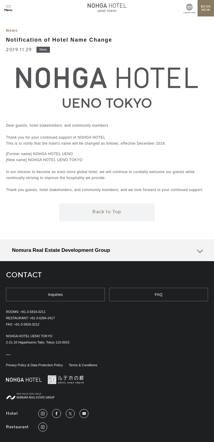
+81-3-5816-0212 (26, 324)
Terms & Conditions (83, 365)
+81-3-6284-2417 (42, 318)
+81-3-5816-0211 (33, 312)
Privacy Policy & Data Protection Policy (34, 365)
